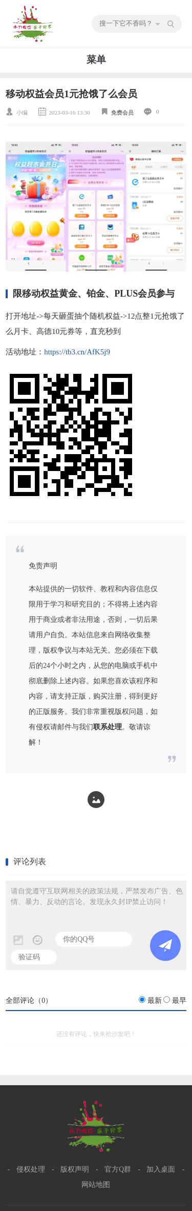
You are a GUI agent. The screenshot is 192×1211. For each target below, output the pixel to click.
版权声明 (74, 1169)
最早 (179, 1000)
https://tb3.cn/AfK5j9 (77, 352)
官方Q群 (117, 1169)
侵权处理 (30, 1169)
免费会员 (122, 112)
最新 (154, 1000)
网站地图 (95, 1184)
